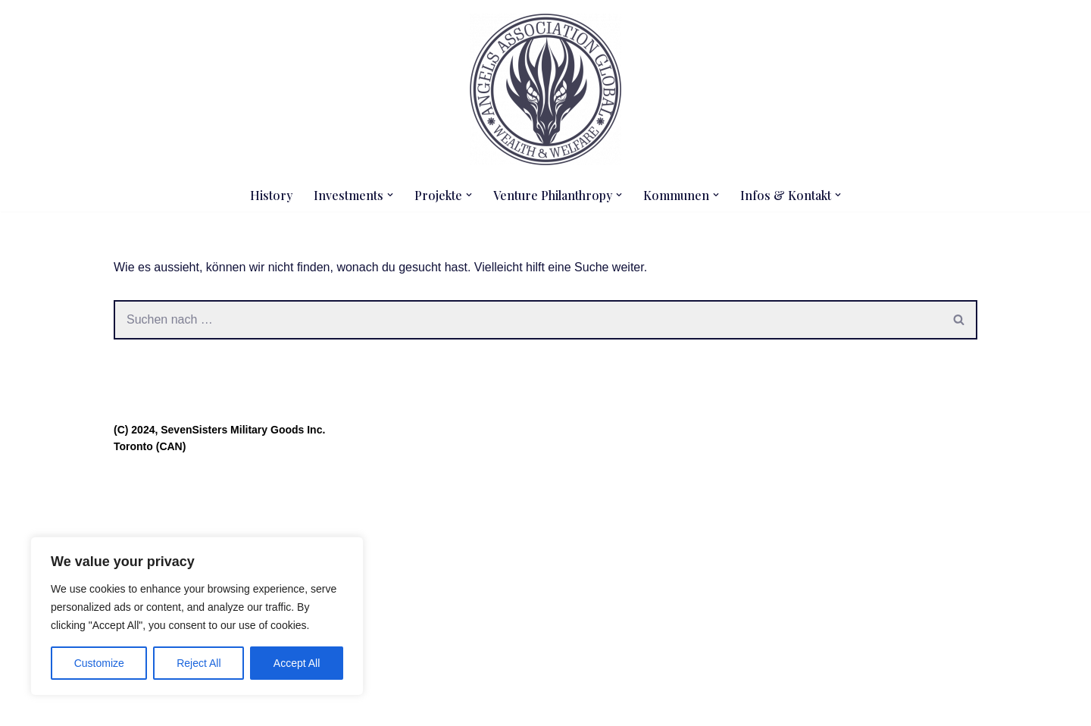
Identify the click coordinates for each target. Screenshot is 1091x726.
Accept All (297, 663)
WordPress (266, 706)
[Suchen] (528, 320)
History (271, 195)
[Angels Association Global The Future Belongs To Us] (545, 89)
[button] (390, 195)
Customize (99, 663)
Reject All (198, 663)
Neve (128, 706)
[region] (197, 616)
